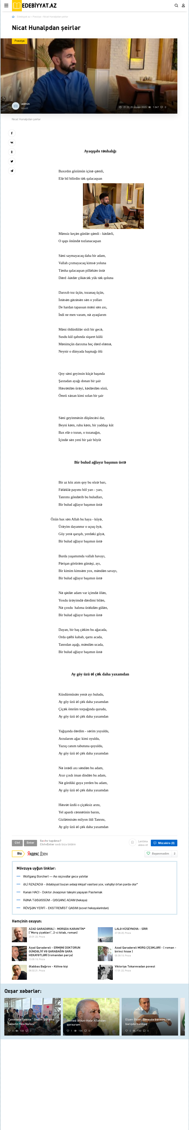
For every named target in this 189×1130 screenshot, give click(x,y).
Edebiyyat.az (23, 17)
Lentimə (138, 843)
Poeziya (37, 17)
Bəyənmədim (161, 854)
